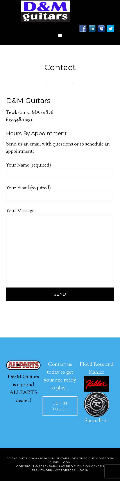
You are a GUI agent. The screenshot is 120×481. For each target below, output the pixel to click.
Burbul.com (60, 462)
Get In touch (60, 406)
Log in (83, 470)
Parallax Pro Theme (66, 466)
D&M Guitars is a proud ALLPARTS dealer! (23, 384)
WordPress (65, 470)
